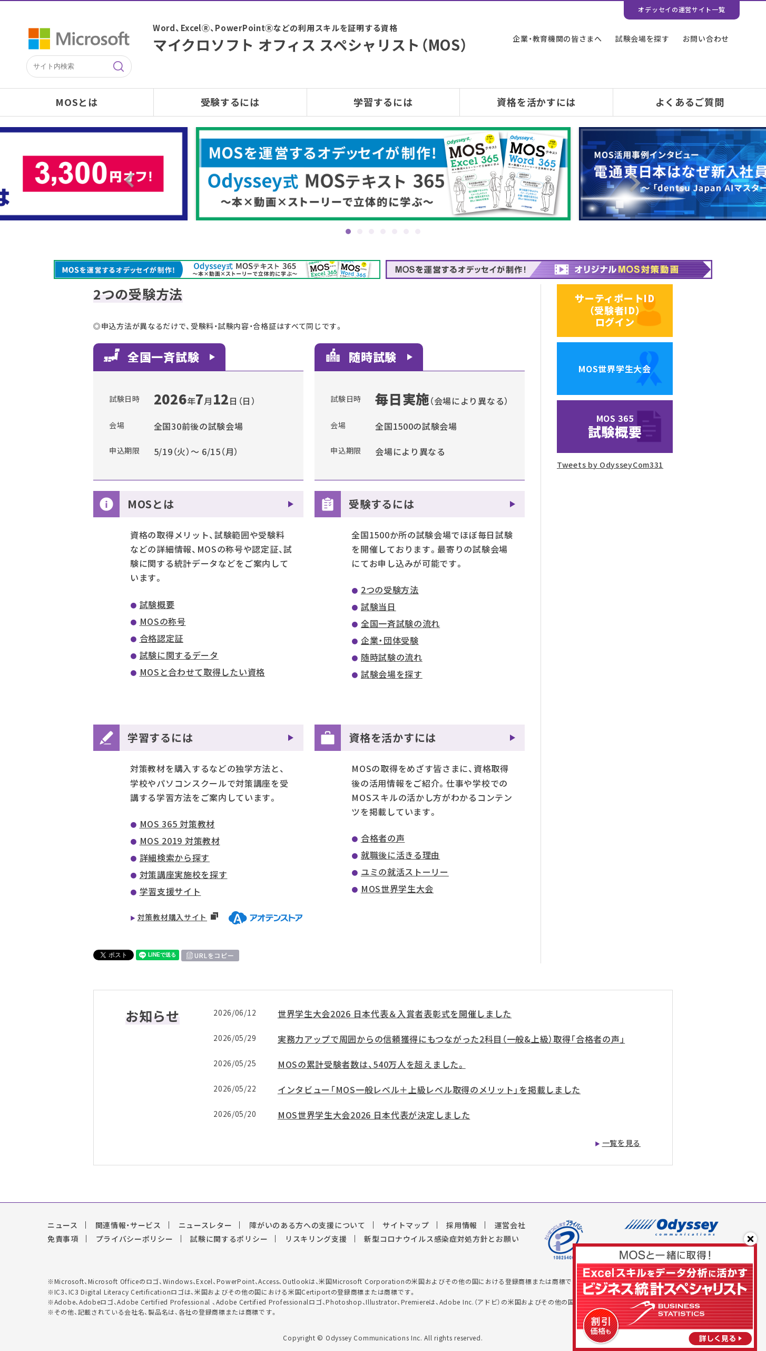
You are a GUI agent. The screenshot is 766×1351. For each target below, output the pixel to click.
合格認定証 (162, 638)
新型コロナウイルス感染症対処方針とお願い (441, 1238)
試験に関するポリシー (229, 1238)
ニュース (62, 1225)
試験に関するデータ (179, 655)
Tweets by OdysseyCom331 (610, 464)
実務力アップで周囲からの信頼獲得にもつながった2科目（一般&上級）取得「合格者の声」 (451, 1038)
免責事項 (62, 1238)
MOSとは (76, 102)
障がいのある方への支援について (307, 1225)
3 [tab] (371, 231)
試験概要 (157, 604)
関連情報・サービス (128, 1225)
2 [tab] (359, 231)
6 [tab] (406, 231)
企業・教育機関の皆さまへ (557, 38)
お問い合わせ (706, 38)
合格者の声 (383, 838)
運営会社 (510, 1225)
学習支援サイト (170, 891)
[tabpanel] (383, 174)
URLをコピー (214, 955)
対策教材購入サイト (172, 917)
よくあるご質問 (689, 102)
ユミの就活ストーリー (405, 871)
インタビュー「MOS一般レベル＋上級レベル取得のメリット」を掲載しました (429, 1089)
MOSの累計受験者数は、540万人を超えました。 (372, 1064)
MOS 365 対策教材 (177, 823)
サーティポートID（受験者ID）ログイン (614, 310)
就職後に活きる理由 (400, 854)
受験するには (230, 102)
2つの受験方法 (390, 589)
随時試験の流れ (392, 657)
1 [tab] (348, 231)
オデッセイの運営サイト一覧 (681, 9)
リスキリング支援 (316, 1238)
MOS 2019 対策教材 (180, 840)
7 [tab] (417, 231)
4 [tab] (383, 231)
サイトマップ (405, 1225)
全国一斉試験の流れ (400, 623)
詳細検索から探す (175, 857)
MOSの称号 (163, 621)
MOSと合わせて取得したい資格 (203, 671)
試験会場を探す (642, 38)
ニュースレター (205, 1225)
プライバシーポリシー (134, 1238)
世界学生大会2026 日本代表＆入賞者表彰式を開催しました (395, 1013)
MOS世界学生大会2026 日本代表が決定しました (374, 1114)
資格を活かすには (536, 102)
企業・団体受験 (390, 640)
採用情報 (461, 1225)
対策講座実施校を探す (184, 874)
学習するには (383, 102)
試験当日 (378, 606)
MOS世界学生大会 (397, 888)
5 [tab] (394, 231)
